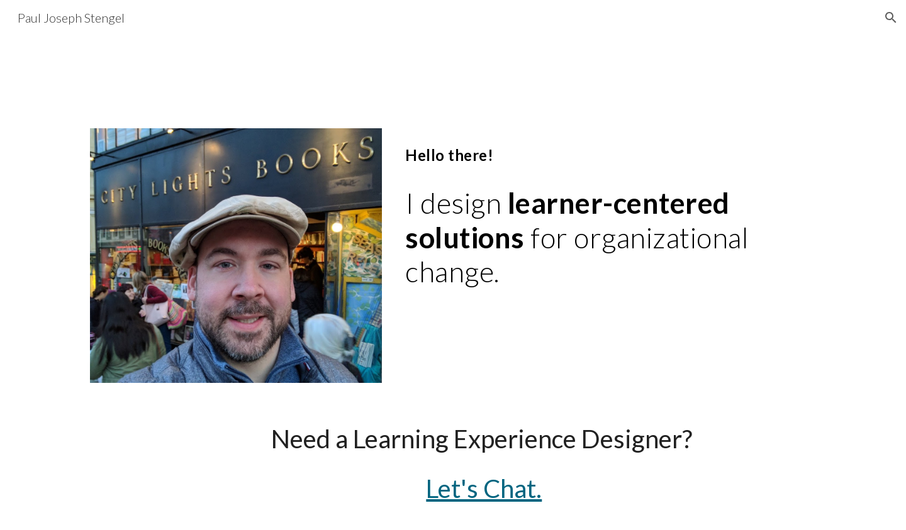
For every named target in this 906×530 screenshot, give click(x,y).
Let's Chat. (484, 488)
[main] (577, 237)
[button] (891, 18)
